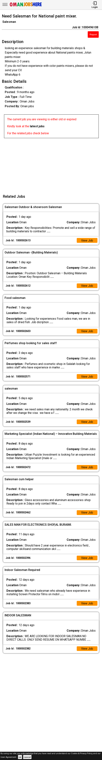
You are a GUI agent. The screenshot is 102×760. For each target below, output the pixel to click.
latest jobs (37, 126)
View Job (87, 240)
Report (93, 34)
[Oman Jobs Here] (25, 6)
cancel (27, 757)
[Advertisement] (52, 164)
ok (20, 757)
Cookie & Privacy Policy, (82, 753)
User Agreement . (9, 757)
